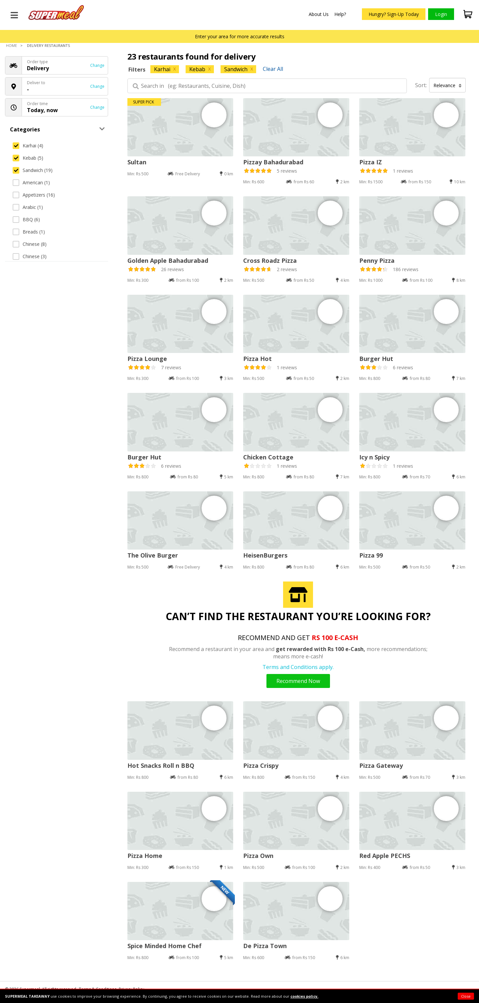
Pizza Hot (257, 359)
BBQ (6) (26, 219)
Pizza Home (144, 856)
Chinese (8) (30, 244)
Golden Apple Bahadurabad (167, 260)
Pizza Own (258, 856)
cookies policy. (304, 996)
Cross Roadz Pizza (270, 260)
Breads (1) (29, 232)
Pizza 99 (371, 555)
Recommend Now (298, 681)
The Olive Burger (152, 555)
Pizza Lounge (147, 359)
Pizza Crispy (260, 765)
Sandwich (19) (33, 170)
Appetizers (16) (34, 195)
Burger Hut (376, 359)
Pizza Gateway (381, 765)
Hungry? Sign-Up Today (394, 14)
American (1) (31, 182)
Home (11, 45)
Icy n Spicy (374, 457)
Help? (340, 14)
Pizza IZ (370, 162)
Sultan (136, 162)
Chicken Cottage (268, 457)
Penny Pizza (377, 260)
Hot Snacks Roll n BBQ (160, 765)
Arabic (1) (28, 207)
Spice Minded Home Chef (164, 946)
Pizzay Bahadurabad (273, 162)
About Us (319, 14)
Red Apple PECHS (384, 856)
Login (441, 14)
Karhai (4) (28, 145)
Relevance (447, 85)
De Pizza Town (265, 946)
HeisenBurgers (265, 555)
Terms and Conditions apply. (298, 667)
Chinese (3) (30, 256)
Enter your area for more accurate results (239, 36)
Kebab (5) (28, 158)
